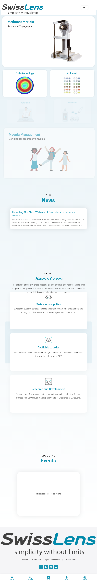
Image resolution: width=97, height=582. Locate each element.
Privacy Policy (57, 560)
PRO (84, 7)
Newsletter (70, 560)
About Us (26, 560)
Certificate (36, 560)
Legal (46, 560)
